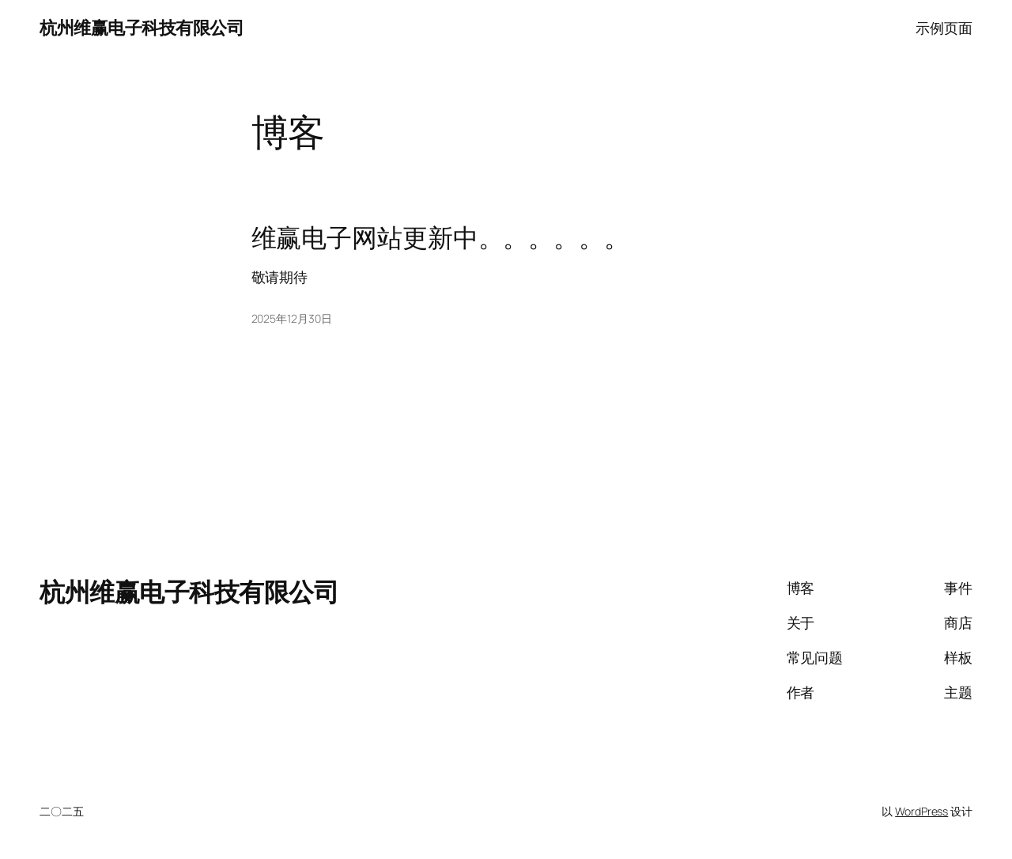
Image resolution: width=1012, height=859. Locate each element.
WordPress (921, 811)
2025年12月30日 (291, 318)
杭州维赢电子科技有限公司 (142, 28)
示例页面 (944, 27)
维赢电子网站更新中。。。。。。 (440, 238)
